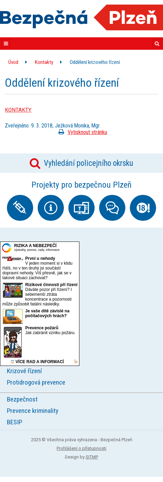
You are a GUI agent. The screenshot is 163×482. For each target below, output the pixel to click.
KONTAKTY (18, 110)
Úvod (13, 62)
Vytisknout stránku (81, 132)
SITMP (92, 457)
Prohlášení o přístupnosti (81, 448)
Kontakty (44, 62)
